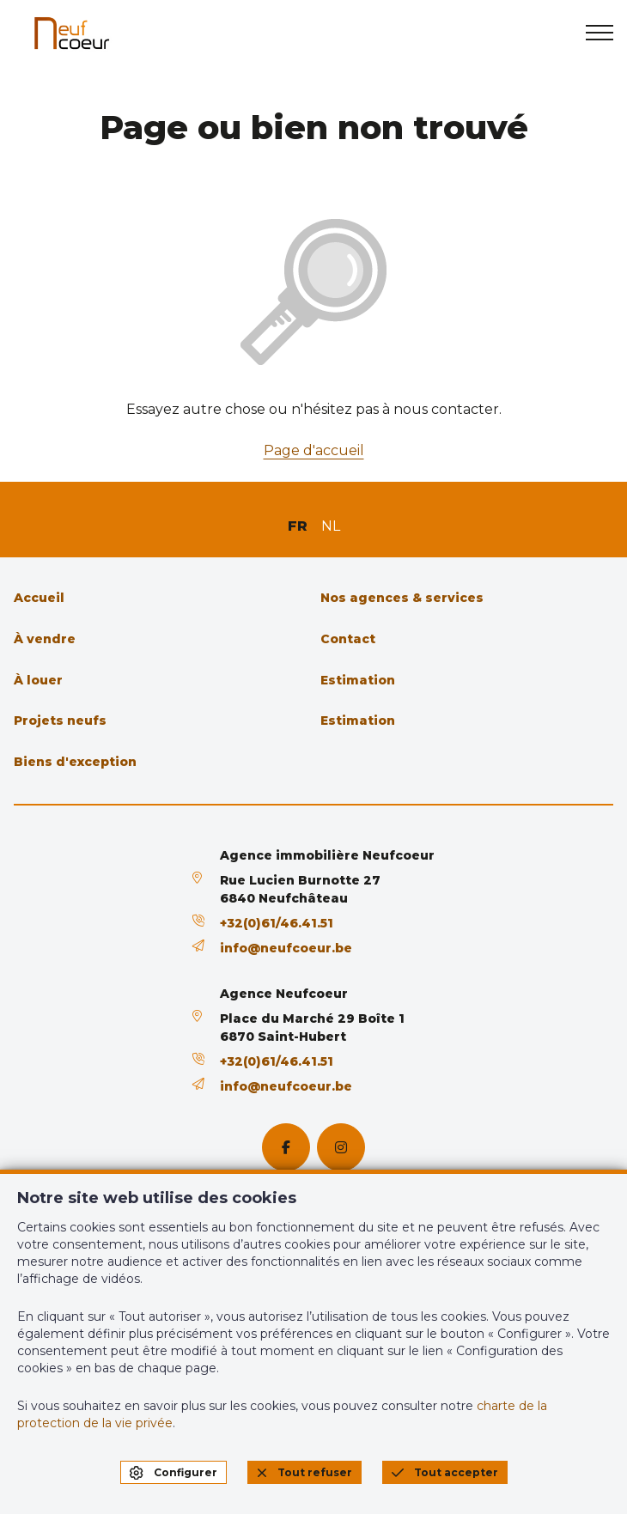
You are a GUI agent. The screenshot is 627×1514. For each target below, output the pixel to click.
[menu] (599, 32)
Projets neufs (60, 720)
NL (330, 526)
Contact (347, 639)
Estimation (357, 680)
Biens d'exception (75, 761)
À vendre (45, 639)
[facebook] (286, 1147)
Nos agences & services (402, 597)
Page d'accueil (314, 450)
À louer (38, 680)
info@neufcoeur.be (286, 948)
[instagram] (341, 1147)
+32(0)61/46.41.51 (276, 923)
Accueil (39, 597)
